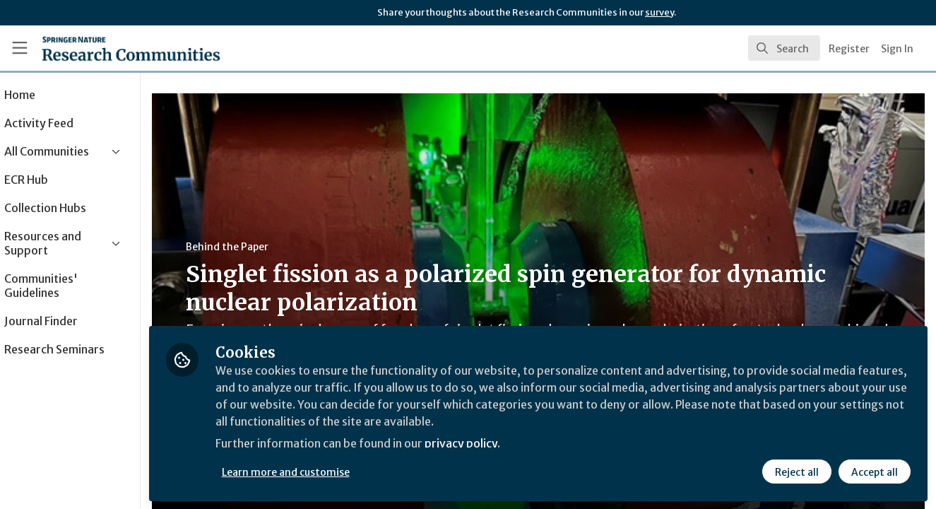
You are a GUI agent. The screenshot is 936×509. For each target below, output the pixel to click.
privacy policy (503, 444)
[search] (784, 48)
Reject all (796, 471)
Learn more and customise (326, 471)
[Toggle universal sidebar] (20, 48)
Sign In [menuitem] (897, 48)
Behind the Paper (267, 246)
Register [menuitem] (849, 48)
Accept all (874, 471)
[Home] (111, 48)
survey (659, 12)
